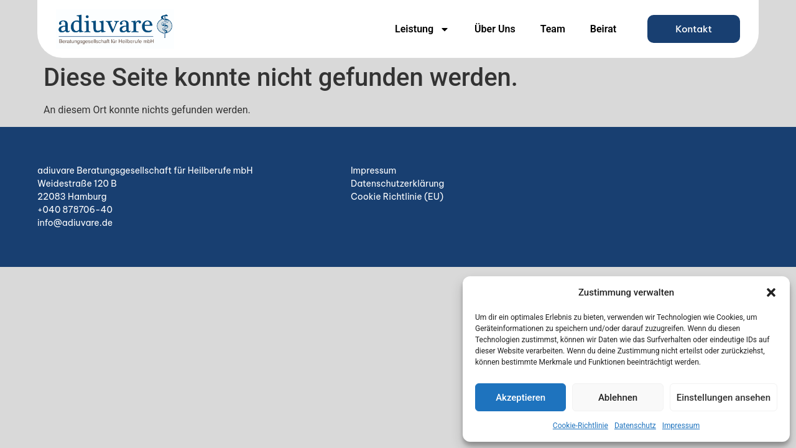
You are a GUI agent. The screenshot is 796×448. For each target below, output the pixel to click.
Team (552, 29)
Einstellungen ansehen (724, 397)
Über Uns (495, 29)
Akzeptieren (520, 397)
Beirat (603, 29)
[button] (771, 292)
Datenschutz (635, 425)
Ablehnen (617, 397)
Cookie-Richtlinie (580, 425)
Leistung (422, 29)
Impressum (681, 425)
